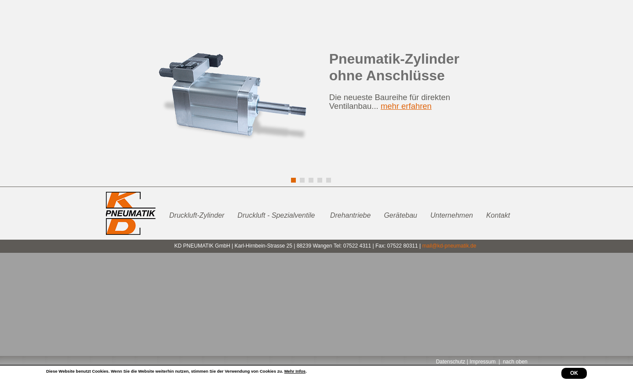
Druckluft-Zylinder (196, 215)
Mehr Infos (295, 371)
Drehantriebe (350, 215)
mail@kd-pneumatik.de (449, 246)
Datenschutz (451, 362)
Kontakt (498, 215)
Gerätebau (400, 215)
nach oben (515, 362)
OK (574, 373)
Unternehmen (451, 215)
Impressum (482, 362)
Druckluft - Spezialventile (277, 215)
